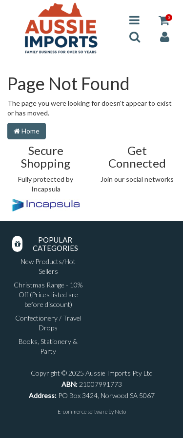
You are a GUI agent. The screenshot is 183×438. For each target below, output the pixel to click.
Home (27, 131)
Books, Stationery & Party (48, 346)
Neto (120, 411)
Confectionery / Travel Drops (48, 323)
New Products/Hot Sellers (48, 266)
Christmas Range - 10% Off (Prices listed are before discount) (48, 294)
